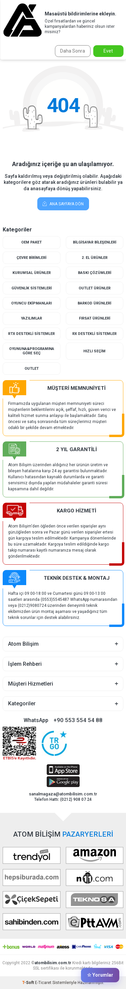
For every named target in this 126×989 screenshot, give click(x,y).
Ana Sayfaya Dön (63, 203)
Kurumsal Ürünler (31, 273)
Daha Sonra (72, 51)
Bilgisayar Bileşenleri (94, 242)
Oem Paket (31, 242)
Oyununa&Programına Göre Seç (31, 351)
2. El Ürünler (95, 258)
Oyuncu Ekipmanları (31, 303)
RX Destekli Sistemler (94, 334)
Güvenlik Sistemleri (31, 288)
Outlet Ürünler (95, 288)
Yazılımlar (31, 318)
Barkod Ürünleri (94, 303)
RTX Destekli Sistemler (31, 334)
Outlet (32, 368)
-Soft (28, 982)
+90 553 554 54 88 (77, 720)
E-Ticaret (43, 982)
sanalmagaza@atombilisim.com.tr (63, 793)
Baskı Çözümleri (94, 273)
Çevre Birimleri (31, 258)
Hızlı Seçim (94, 351)
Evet (108, 51)
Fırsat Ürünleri (94, 318)
